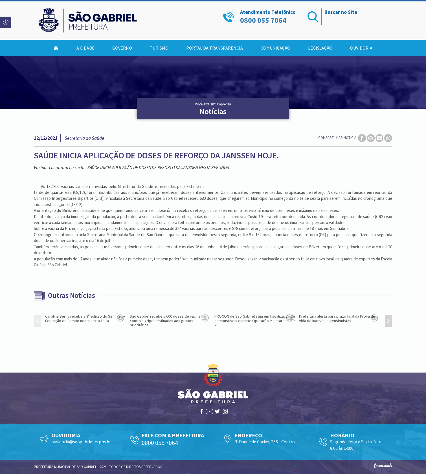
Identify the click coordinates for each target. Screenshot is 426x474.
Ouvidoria (361, 48)
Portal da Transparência (214, 48)
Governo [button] (122, 48)
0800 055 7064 (263, 20)
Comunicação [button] (275, 48)
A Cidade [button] (85, 48)
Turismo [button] (159, 48)
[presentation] (37, 321)
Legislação (320, 48)
